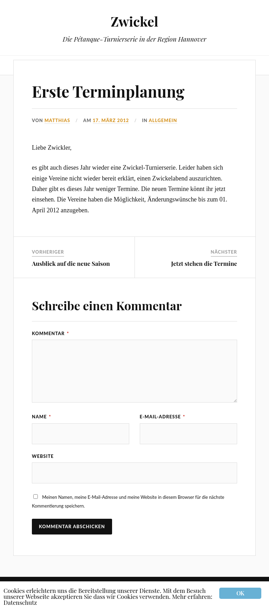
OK (240, 593)
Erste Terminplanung (108, 91)
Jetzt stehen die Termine (204, 263)
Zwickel (134, 21)
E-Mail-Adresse (162, 416)
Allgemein (163, 120)
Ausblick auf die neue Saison (71, 263)
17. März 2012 (111, 120)
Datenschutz (20, 602)
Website (43, 456)
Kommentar (50, 333)
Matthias (57, 120)
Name (41, 416)
